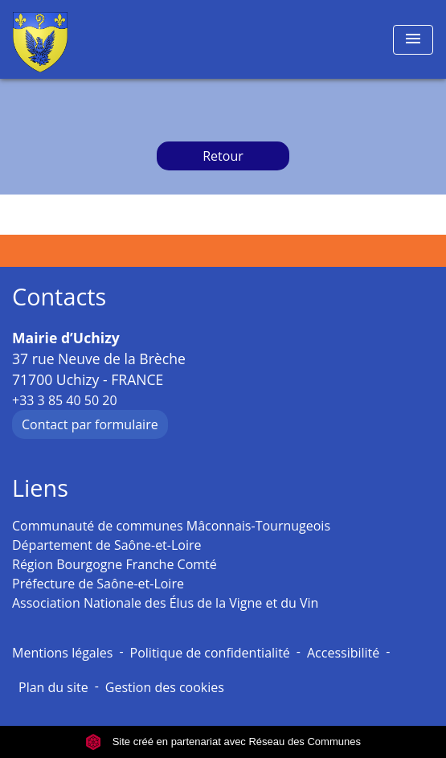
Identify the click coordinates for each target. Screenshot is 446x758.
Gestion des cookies (164, 687)
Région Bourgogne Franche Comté (114, 564)
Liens (40, 488)
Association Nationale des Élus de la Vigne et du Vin (165, 603)
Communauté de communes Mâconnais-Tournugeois (171, 526)
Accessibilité (343, 653)
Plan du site (53, 687)
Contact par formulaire (90, 424)
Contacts (59, 297)
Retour (223, 156)
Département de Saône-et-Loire (107, 545)
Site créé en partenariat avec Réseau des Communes (223, 741)
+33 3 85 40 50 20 (64, 400)
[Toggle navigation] (413, 40)
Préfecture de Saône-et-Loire (98, 583)
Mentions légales (62, 653)
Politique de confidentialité (210, 653)
